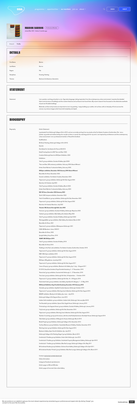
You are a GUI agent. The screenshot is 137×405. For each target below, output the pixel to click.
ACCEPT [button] (132, 402)
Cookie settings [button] (123, 402)
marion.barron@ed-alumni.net (53, 356)
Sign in (112, 9)
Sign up (125, 9)
